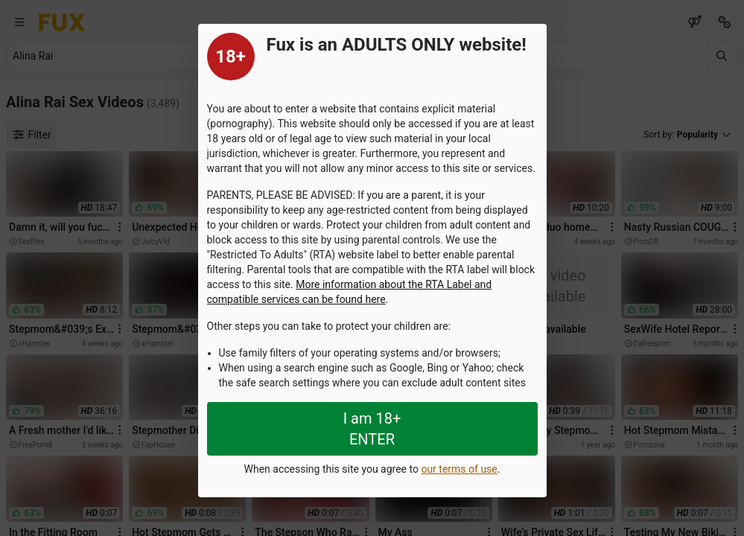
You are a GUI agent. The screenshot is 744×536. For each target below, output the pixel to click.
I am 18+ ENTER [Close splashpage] (372, 428)
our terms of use (459, 469)
